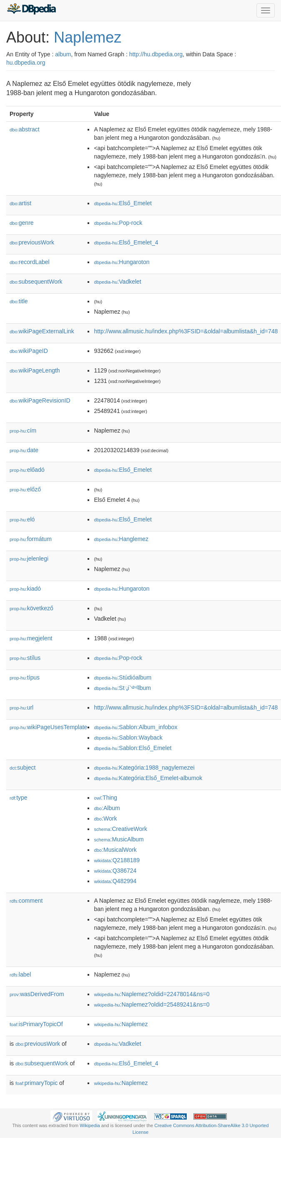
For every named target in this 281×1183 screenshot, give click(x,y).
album (63, 54)
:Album (107, 808)
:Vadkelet (117, 281)
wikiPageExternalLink (42, 331)
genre (22, 222)
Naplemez (87, 37)
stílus (25, 657)
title (19, 301)
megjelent (31, 638)
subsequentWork (36, 281)
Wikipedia (90, 1125)
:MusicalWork (115, 849)
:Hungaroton (121, 262)
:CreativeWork (120, 829)
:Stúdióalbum (122, 677)
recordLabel (30, 262)
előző (25, 489)
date (24, 450)
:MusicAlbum (118, 839)
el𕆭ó (22, 519)
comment (26, 900)
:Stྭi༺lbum (122, 688)
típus (25, 677)
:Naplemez (121, 1024)
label (20, 974)
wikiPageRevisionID (40, 400)
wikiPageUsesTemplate (48, 727)
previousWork (32, 242)
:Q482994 (115, 881)
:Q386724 (115, 870)
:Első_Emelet (122, 203)
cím (23, 430)
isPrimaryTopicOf (36, 1024)
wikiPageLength (35, 370)
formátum (31, 539)
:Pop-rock (118, 222)
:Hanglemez (121, 539)
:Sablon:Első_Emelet (132, 748)
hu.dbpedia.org (25, 62)
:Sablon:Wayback (128, 737)
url (21, 707)
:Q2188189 (117, 860)
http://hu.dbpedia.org (156, 54)
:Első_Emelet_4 (126, 242)
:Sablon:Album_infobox (135, 727)
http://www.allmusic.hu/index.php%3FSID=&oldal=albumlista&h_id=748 (186, 331)
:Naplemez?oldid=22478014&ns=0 (151, 994)
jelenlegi (29, 558)
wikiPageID (29, 350)
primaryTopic (36, 1083)
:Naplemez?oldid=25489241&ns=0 (151, 1004)
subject (22, 767)
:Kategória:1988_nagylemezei (144, 767)
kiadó (25, 588)
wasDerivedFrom (37, 994)
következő (31, 608)
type (19, 797)
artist (20, 203)
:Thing (105, 797)
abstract (25, 129)
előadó (27, 469)
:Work (105, 818)
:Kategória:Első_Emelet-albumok (148, 778)
